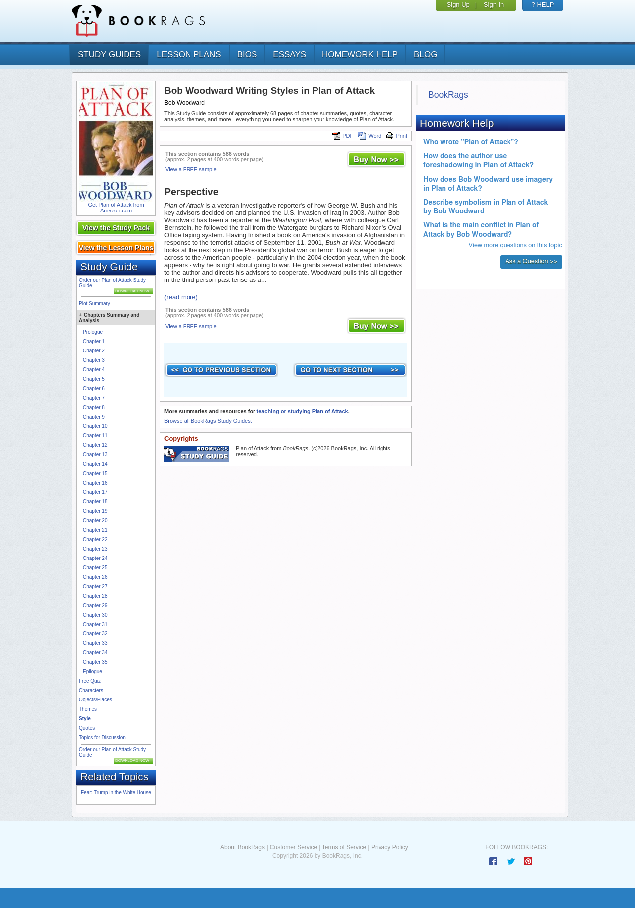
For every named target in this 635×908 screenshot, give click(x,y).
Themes (88, 709)
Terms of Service (344, 847)
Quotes (87, 728)
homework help (360, 54)
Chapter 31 (95, 624)
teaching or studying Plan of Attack (302, 411)
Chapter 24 (95, 558)
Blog (425, 54)
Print (396, 136)
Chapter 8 (94, 407)
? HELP (543, 4)
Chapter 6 (94, 388)
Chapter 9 (94, 416)
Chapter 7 (94, 398)
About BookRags (242, 847)
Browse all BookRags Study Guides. (208, 421)
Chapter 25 (95, 567)
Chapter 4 (94, 369)
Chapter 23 (95, 549)
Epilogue (92, 671)
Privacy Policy (389, 847)
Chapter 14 (95, 464)
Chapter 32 (95, 633)
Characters (91, 690)
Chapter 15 (95, 473)
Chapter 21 (95, 530)
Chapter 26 (95, 577)
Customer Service (293, 847)
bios (247, 54)
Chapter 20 (95, 520)
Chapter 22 (95, 539)
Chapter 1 (94, 341)
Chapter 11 (95, 435)
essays (289, 54)
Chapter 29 (95, 605)
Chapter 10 (95, 426)
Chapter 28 (95, 596)
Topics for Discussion (102, 737)
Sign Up (458, 4)
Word (369, 136)
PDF (342, 136)
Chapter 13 (95, 454)
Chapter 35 (95, 662)
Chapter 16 (95, 483)
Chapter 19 (95, 511)
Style (85, 718)
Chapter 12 (95, 445)
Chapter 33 (95, 643)
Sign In (494, 4)
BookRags (448, 95)
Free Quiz (90, 681)
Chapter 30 (95, 615)
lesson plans (189, 54)
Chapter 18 (95, 501)
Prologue (93, 332)
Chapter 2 (94, 350)
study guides (109, 54)
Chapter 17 (95, 492)
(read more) (181, 297)
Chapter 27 (95, 586)
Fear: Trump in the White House (116, 792)
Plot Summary (94, 303)
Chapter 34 (95, 652)
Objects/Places (95, 699)
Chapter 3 (94, 360)
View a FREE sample (191, 169)
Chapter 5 (94, 379)
